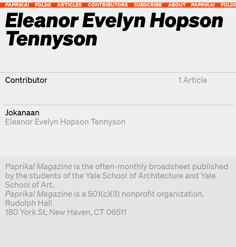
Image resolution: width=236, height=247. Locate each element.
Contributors (108, 4)
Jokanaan (22, 112)
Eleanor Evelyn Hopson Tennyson (65, 121)
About (177, 4)
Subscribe (148, 4)
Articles (69, 4)
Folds (43, 4)
